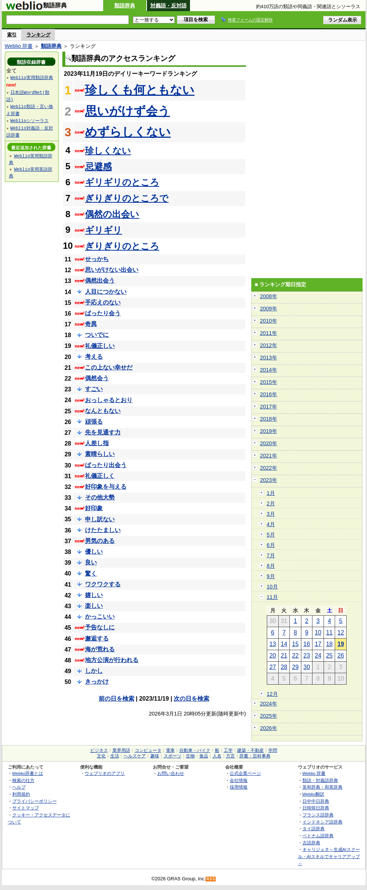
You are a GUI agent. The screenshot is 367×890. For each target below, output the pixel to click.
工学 (228, 750)
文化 (101, 756)
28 (284, 667)
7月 (271, 555)
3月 (271, 514)
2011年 (268, 333)
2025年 (268, 716)
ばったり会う (103, 313)
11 (329, 632)
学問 (272, 750)
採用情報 (239, 787)
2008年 (268, 296)
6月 (271, 545)
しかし (94, 671)
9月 (271, 576)
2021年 (268, 456)
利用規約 (21, 794)
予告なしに (100, 627)
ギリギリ (103, 230)
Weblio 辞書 (19, 46)
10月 (272, 587)
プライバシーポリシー (34, 801)
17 (318, 644)
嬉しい (94, 595)
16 (307, 644)
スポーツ (172, 756)
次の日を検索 (191, 698)
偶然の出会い (112, 214)
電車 (170, 750)
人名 (217, 756)
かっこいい (100, 616)
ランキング (38, 35)
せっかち (97, 259)
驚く (91, 573)
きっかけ (97, 681)
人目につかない (106, 291)
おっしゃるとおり (108, 400)
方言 (230, 756)
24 (318, 655)
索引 (12, 35)
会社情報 (239, 780)
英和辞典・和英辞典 (322, 787)
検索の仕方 (23, 780)
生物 (190, 756)
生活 (114, 756)
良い (91, 562)
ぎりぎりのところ (122, 246)
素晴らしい (100, 454)
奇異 (91, 324)
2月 (271, 503)
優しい (94, 551)
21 (284, 655)
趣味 (154, 756)
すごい (94, 389)
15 (295, 644)
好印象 (94, 508)
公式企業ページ (245, 773)
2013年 (268, 358)
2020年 (268, 443)
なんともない (103, 411)
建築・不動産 (250, 750)
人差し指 (97, 443)
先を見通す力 (103, 432)
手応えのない (103, 302)
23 (307, 655)
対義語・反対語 (168, 6)
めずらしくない (128, 131)
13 (272, 644)
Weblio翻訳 (313, 794)
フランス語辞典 (318, 814)
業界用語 (121, 750)
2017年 (268, 407)
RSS (210, 879)
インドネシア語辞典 (322, 821)
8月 (271, 566)
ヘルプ (19, 787)
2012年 (268, 345)
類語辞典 (124, 6)
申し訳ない (100, 519)
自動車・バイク (194, 750)
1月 (271, 493)
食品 (203, 756)
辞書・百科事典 (255, 756)
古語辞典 (311, 842)
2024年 (268, 704)
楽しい (94, 606)
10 (318, 632)
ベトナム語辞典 (318, 835)
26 (340, 655)
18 (329, 644)
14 (284, 644)
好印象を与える (106, 486)
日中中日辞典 (315, 801)
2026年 (268, 728)
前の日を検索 (116, 698)
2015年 (268, 382)
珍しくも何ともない (139, 90)
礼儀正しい (100, 346)
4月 (271, 524)
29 (295, 667)
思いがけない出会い (111, 270)
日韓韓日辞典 (315, 807)
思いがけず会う (127, 111)
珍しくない (108, 151)
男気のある (100, 541)
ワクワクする (103, 584)
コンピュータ (148, 750)
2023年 (268, 480)
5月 (271, 535)
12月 (272, 694)
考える (94, 356)
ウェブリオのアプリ (105, 773)
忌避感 (98, 167)
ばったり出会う (106, 465)
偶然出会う (100, 280)
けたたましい (103, 530)
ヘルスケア (135, 756)
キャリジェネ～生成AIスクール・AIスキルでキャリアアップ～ (329, 856)
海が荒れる (100, 649)
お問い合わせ (170, 773)
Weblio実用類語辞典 (31, 77)
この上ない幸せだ (108, 367)
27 (272, 667)
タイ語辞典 (313, 828)
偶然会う (97, 378)
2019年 (268, 431)
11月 (272, 597)
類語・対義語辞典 (320, 780)
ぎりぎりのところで (126, 198)
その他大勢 (100, 497)
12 (340, 632)
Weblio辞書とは (27, 773)
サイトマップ (25, 807)
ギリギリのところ (122, 182)
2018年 (268, 419)
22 (295, 655)
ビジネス (99, 750)
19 (340, 644)
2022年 (268, 468)
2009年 (268, 309)
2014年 (268, 370)
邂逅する (97, 638)
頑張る (94, 421)
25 (329, 655)
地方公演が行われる (111, 660)
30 (307, 667)
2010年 (268, 321)
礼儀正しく (100, 476)
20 (272, 655)
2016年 (268, 394)
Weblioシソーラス (29, 120)
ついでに (97, 335)
